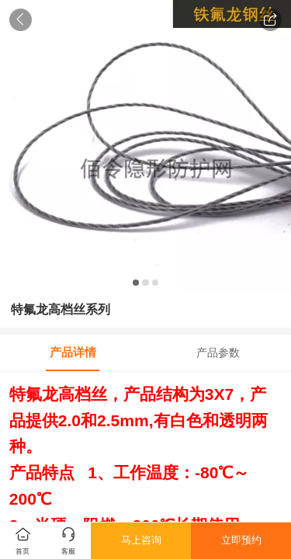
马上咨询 (141, 540)
